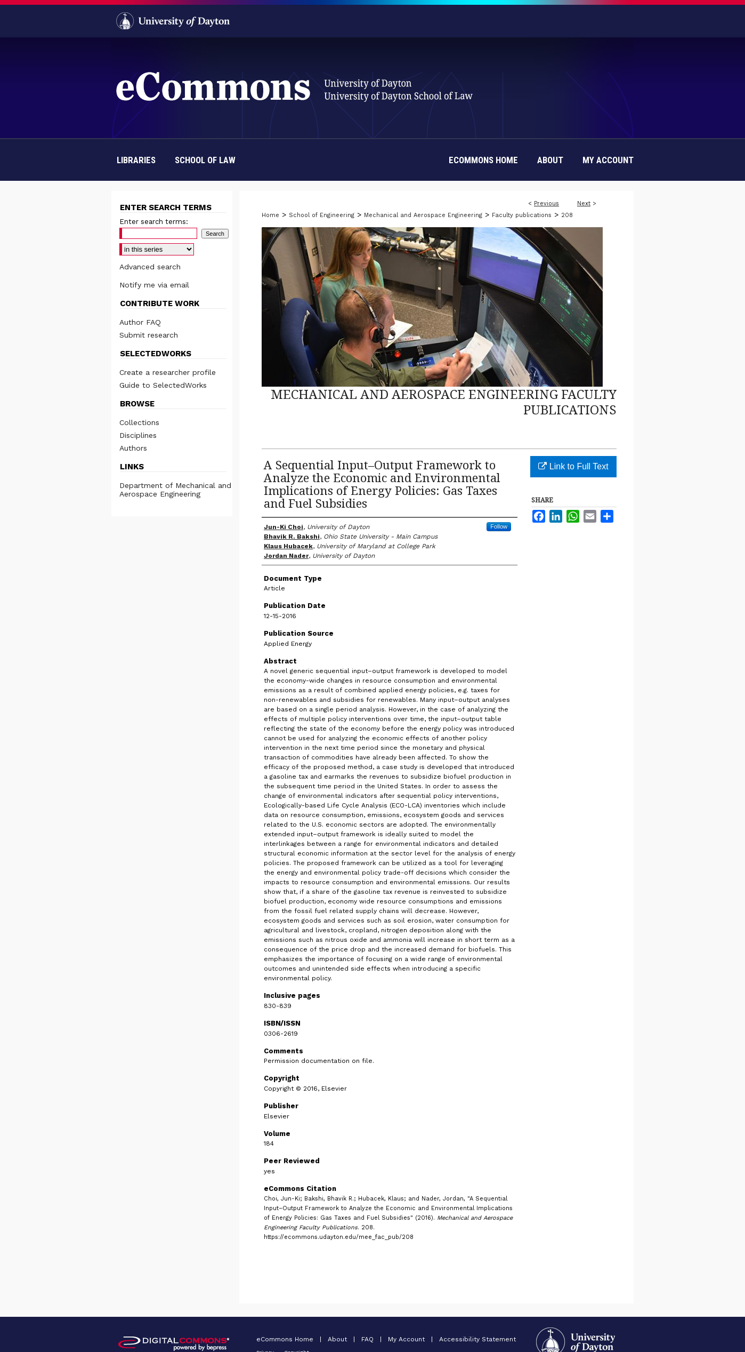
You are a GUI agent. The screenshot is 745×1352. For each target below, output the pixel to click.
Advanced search (150, 266)
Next (583, 203)
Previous (546, 203)
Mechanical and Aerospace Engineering (423, 215)
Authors (133, 448)
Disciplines (138, 435)
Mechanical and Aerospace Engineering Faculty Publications (444, 401)
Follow (498, 526)
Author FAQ (140, 322)
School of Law (205, 160)
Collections (139, 422)
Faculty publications (522, 215)
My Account (407, 1339)
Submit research (148, 335)
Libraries (136, 160)
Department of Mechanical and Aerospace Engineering (175, 489)
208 (567, 215)
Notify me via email (154, 285)
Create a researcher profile (167, 372)
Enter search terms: (153, 222)
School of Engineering (321, 215)
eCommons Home (285, 1339)
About (338, 1339)
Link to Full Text (573, 466)
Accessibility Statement (477, 1339)
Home (270, 215)
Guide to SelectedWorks (163, 385)
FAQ (368, 1339)
